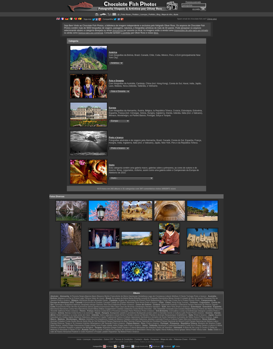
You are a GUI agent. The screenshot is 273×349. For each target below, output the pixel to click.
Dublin (59, 315)
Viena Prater (191, 329)
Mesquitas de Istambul (146, 327)
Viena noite (201, 329)
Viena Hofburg (167, 329)
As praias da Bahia (120, 298)
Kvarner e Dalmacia (178, 304)
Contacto (138, 339)
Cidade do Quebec (119, 302)
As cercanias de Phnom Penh (137, 300)
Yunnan (185, 302)
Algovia (88, 296)
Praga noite (123, 325)
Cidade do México (115, 319)
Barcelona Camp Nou (69, 309)
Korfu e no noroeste (85, 313)
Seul (105, 304)
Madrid (188, 309)
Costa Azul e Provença (110, 311)
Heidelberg (142, 296)
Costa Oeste (70, 321)
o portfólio (125, 33)
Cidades (61, 321)
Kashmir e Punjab (93, 332)
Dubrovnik (165, 304)
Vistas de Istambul (164, 327)
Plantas (53, 323)
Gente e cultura (208, 325)
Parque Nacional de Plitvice (199, 304)
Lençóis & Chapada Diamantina (154, 298)
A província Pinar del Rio (66, 307)
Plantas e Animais (156, 315)
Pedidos (135, 14)
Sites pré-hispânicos (192, 319)
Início (79, 339)
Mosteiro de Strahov (206, 323)
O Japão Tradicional (107, 317)
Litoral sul (138, 315)
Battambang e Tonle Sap (161, 300)
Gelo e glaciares (107, 315)
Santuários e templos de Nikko (180, 317)
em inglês (196, 9)
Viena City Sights (153, 329)
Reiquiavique (170, 315)
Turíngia (189, 296)
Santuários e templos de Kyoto (154, 317)
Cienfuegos (140, 307)
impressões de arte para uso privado (191, 30)
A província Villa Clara (109, 307)
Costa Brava (138, 309)
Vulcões (86, 323)
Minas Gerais (174, 298)
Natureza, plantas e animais (151, 319)
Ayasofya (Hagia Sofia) (112, 327)
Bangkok (181, 325)
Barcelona (54, 309)
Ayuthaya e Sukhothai (167, 325)
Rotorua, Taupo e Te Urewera (69, 323)
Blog (158, 14)
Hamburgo (133, 296)
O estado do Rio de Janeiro (192, 298)
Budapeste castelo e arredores (123, 313)
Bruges (91, 300)
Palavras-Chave (181, 339)
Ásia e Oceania (116, 80)
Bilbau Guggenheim (107, 309)
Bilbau (96, 309)
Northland (102, 321)
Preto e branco (116, 137)
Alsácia (97, 311)
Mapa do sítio (167, 14)
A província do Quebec (93, 302)
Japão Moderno (74, 317)
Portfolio (152, 14)
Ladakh (105, 332)
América (113, 52)
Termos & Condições (124, 339)
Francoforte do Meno (119, 296)
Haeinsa (76, 304)
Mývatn (145, 315)
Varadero (156, 307)
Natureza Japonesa (90, 317)
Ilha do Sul (92, 321)
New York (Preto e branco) (178, 307)
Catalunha (128, 309)
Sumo (196, 317)
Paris (131, 311)
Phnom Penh (194, 300)
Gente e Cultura (174, 313)
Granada (170, 309)
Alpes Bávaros (98, 296)
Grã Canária (179, 309)
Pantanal (208, 298)
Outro (112, 165)
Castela (120, 309)
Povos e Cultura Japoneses (128, 317)
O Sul (77, 329)
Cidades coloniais (130, 319)
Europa (112, 108)
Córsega (124, 311)
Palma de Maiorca (206, 309)
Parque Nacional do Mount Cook (175, 321)
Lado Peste (186, 313)
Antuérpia (83, 300)
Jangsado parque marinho (92, 304)
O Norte (182, 296)
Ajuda (176, 14)
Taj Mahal (122, 332)
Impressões (97, 339)
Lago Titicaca (85, 298)
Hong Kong (176, 302)
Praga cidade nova (92, 325)
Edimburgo (192, 311)
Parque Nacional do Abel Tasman (121, 321)
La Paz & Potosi (72, 298)
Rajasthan (112, 332)
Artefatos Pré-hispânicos (96, 319)
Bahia (131, 298)
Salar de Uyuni (98, 298)
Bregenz (93, 329)
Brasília (137, 298)
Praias (180, 319)
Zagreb (215, 304)
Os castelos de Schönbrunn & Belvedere (128, 329)
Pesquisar (154, 339)
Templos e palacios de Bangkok (79, 327)
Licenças (143, 14)
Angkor (121, 300)
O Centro (204, 327)
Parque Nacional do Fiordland (148, 321)
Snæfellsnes (182, 315)
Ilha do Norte (82, 321)
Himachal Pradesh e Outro (74, 332)
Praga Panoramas (76, 325)
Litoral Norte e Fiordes (123, 315)
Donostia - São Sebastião (155, 309)
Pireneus (218, 309)
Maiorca (195, 309)
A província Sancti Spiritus (89, 307)
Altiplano (61, 298)
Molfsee (175, 296)
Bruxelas (98, 300)
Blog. (156, 33)
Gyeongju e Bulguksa (63, 304)
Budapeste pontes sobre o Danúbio (152, 313)
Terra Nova (139, 302)
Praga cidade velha (109, 325)
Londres (209, 311)
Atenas (68, 313)
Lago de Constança (156, 296)
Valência (61, 311)
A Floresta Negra (77, 296)
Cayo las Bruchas (127, 307)
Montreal (130, 302)
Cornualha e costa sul (178, 311)
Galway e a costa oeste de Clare (76, 315)
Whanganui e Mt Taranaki (101, 323)
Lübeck (168, 296)
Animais (53, 321)
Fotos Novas (126, 14)
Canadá (106, 302)
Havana (148, 307)
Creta (73, 313)
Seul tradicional (114, 304)
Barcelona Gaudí (86, 309)
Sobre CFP (108, 339)
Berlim (107, 296)
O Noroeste (63, 329)
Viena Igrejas (179, 329)
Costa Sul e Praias (180, 300)
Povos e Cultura (170, 319)
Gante (105, 300)
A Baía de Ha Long (191, 327)
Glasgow (201, 311)
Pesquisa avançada (193, 2)
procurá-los (117, 30)
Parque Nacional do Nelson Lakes (203, 321)
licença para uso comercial (90, 33)
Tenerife (53, 311)
